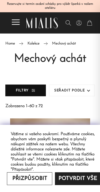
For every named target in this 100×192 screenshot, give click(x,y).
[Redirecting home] (42, 23)
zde (66, 149)
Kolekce (33, 44)
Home (10, 44)
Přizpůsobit (29, 178)
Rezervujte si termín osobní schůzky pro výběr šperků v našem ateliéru (50, 6)
